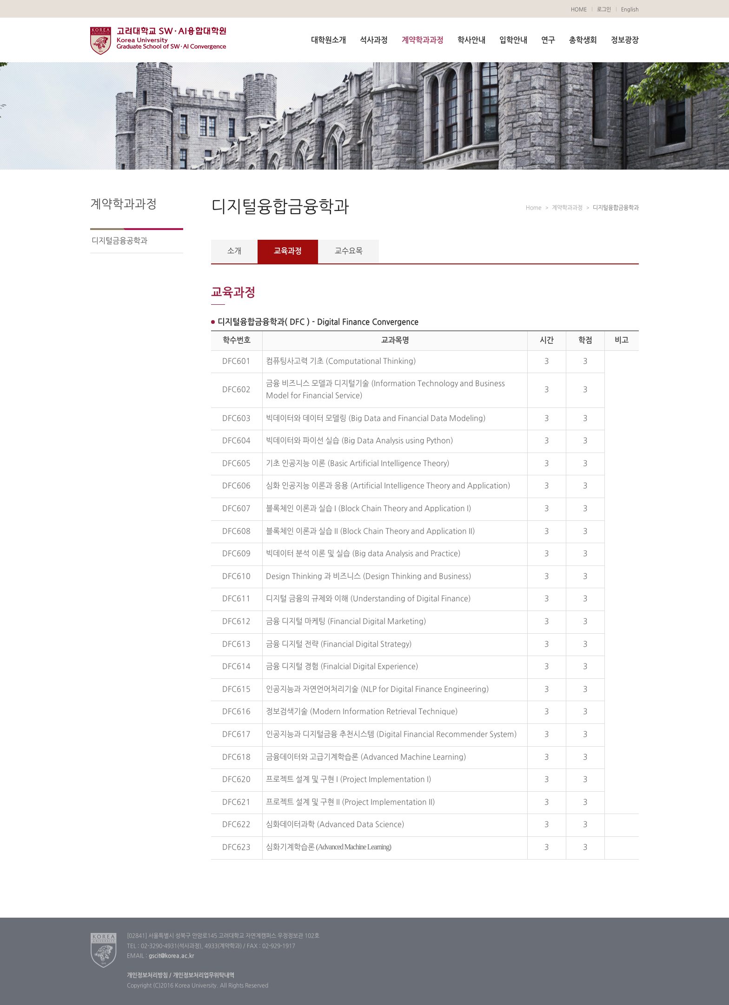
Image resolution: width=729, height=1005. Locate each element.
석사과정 (374, 40)
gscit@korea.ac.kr (171, 956)
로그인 (604, 10)
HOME (579, 10)
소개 (234, 251)
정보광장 (625, 40)
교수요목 (349, 251)
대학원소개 (328, 40)
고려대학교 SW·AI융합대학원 (158, 41)
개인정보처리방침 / (149, 975)
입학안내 (513, 40)
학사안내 (471, 40)
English (630, 10)
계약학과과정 (423, 40)
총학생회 (583, 40)
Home (534, 208)
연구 (548, 40)
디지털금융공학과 (119, 241)
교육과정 (288, 251)
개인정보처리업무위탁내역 (203, 975)
